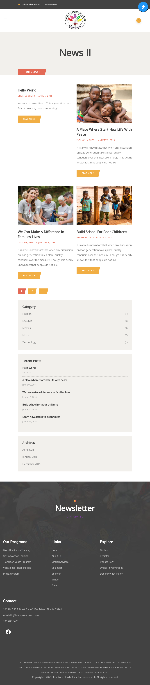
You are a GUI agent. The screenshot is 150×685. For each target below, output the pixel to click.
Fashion (81, 140)
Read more (29, 119)
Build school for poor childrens (102, 231)
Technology (29, 342)
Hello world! (27, 90)
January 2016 (30, 457)
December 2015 (31, 464)
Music (32, 242)
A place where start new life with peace (44, 380)
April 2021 (28, 449)
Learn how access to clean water (41, 417)
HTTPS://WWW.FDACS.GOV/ (108, 667)
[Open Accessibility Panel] (143, 7)
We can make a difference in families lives (46, 392)
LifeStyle (22, 242)
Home (27, 72)
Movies (90, 140)
